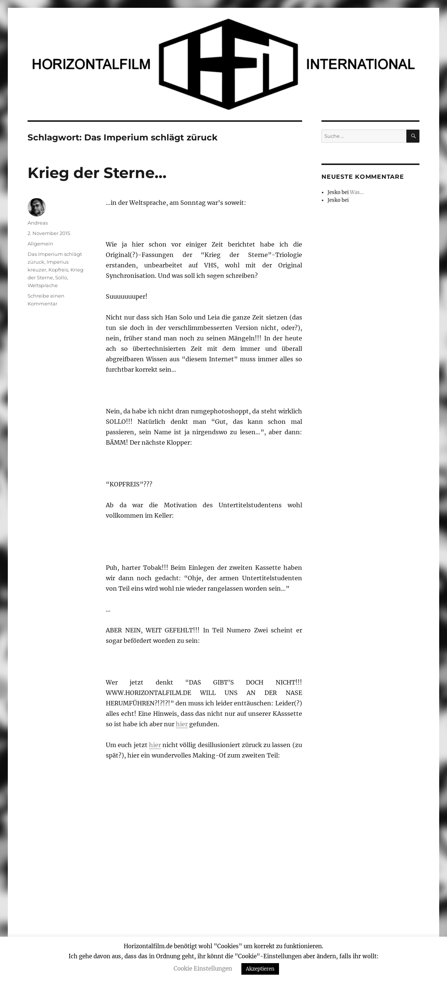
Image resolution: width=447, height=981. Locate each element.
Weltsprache (43, 285)
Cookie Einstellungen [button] (203, 968)
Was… (357, 192)
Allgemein (40, 244)
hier (182, 724)
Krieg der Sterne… (97, 173)
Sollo (61, 277)
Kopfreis (58, 270)
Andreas (38, 223)
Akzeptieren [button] (260, 969)
